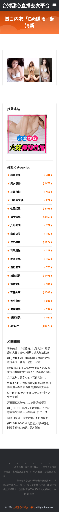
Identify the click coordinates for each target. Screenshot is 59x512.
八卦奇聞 (31, 225)
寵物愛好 (31, 284)
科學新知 (31, 250)
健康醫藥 (31, 309)
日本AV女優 (31, 200)
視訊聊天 (31, 317)
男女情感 (31, 217)
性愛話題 (31, 208)
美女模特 (31, 183)
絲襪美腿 (31, 175)
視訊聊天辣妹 (32, 467)
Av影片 (31, 326)
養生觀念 (31, 301)
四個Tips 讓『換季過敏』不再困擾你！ (29, 417)
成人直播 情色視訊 (36, 485)
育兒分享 (31, 292)
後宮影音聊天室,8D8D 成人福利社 (35, 489)
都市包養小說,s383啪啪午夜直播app (34, 480)
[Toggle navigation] (54, 4)
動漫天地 (31, 259)
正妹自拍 (31, 192)
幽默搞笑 (31, 234)
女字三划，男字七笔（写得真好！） (27, 377)
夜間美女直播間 (20, 471)
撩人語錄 (18, 467)
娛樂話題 (31, 276)
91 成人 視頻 (36, 471)
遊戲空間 (31, 267)
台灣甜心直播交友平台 (24, 507)
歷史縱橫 (31, 242)
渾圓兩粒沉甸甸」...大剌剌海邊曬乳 (26, 402)
